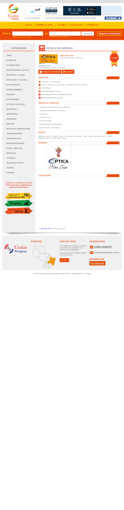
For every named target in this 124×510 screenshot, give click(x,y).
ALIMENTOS (11, 60)
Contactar (68, 72)
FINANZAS (10, 94)
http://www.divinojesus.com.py (51, 98)
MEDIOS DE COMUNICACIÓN (18, 129)
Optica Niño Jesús (46, 228)
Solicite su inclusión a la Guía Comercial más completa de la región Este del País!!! (19, 185)
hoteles (93, 18)
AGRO (9, 55)
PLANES (62, 25)
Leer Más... (64, 260)
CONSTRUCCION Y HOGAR (17, 70)
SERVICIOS (11, 153)
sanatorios (86, 18)
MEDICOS (10, 124)
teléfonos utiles (61, 18)
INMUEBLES (11, 119)
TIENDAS (10, 168)
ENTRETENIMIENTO (14, 90)
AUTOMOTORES (13, 65)
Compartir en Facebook (49, 72)
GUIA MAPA (76, 25)
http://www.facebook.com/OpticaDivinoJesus (57, 94)
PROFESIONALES (13, 138)
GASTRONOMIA (13, 99)
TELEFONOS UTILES (14, 163)
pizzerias (77, 18)
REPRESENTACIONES (15, 143)
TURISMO (10, 173)
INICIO (28, 25)
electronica (50, 18)
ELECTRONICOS (13, 85)
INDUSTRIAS (11, 109)
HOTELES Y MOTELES (15, 104)
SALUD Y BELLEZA (14, 148)
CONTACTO (93, 25)
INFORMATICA (12, 114)
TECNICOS (10, 158)
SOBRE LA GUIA (44, 25)
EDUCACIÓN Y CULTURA (16, 80)
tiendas (70, 18)
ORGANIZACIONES (14, 134)
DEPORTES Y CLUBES (15, 75)
